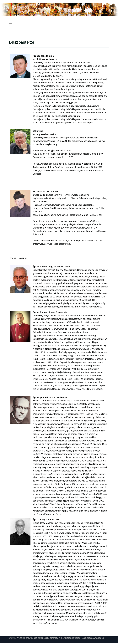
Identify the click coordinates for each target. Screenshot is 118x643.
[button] (10, 24)
